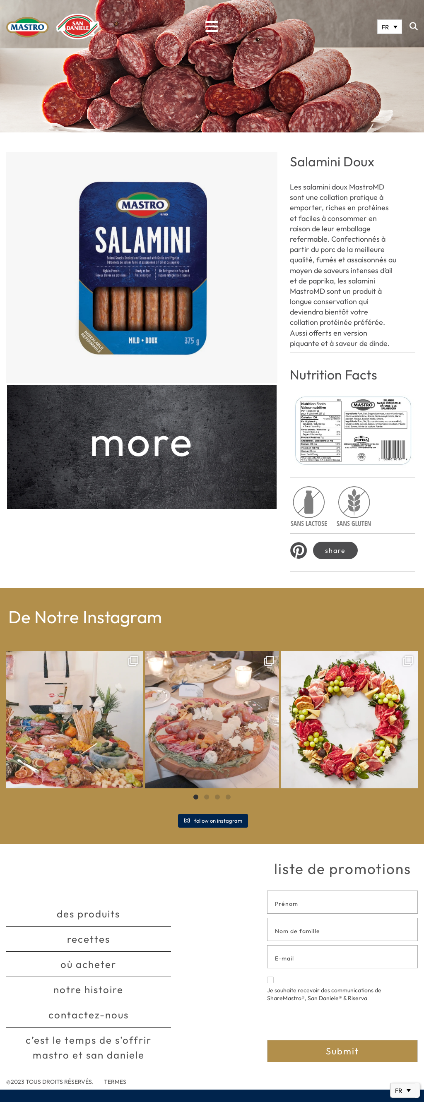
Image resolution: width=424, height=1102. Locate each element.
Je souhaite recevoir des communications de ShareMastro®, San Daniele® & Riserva (324, 989)
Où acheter (88, 964)
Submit (342, 1051)
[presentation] (330, 1024)
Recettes (88, 939)
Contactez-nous (88, 1014)
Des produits (88, 914)
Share (335, 550)
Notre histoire (88, 989)
